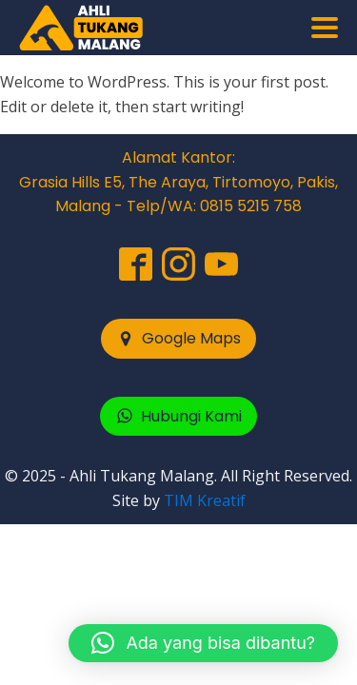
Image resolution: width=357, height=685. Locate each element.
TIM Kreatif (205, 500)
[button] (178, 339)
